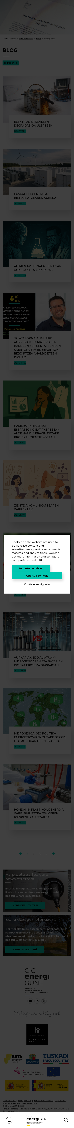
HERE (39, 560)
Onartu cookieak (37, 575)
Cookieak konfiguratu (37, 584)
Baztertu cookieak (30, 568)
